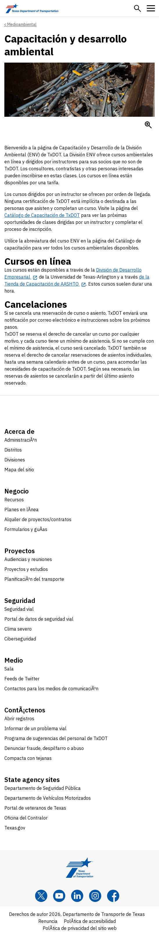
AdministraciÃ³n (20, 440)
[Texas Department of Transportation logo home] (32, 8)
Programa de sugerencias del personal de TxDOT (56, 738)
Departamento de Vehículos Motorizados (47, 798)
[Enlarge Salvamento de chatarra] (148, 124)
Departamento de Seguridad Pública (42, 788)
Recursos (14, 499)
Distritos (13, 450)
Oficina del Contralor (26, 818)
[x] (41, 896)
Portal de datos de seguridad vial (38, 619)
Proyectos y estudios (26, 569)
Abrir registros (19, 718)
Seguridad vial (19, 609)
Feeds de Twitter (21, 679)
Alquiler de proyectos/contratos (37, 519)
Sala (9, 669)
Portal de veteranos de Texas (35, 808)
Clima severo (18, 629)
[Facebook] (113, 896)
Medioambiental (22, 24)
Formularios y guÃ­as (25, 529)
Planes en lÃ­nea (21, 509)
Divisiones (14, 460)
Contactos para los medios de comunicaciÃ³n (51, 688)
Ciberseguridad (20, 639)
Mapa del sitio (19, 470)
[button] (137, 8)
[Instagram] (95, 896)
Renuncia (47, 921)
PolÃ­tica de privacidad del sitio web (80, 928)
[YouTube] (59, 896)
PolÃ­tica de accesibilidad (90, 921)
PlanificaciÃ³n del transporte (34, 579)
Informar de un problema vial (35, 728)
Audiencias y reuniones (28, 559)
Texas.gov (14, 828)
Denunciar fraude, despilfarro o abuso (44, 748)
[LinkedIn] (77, 896)
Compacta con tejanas (28, 758)
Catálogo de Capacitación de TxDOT (42, 215)
